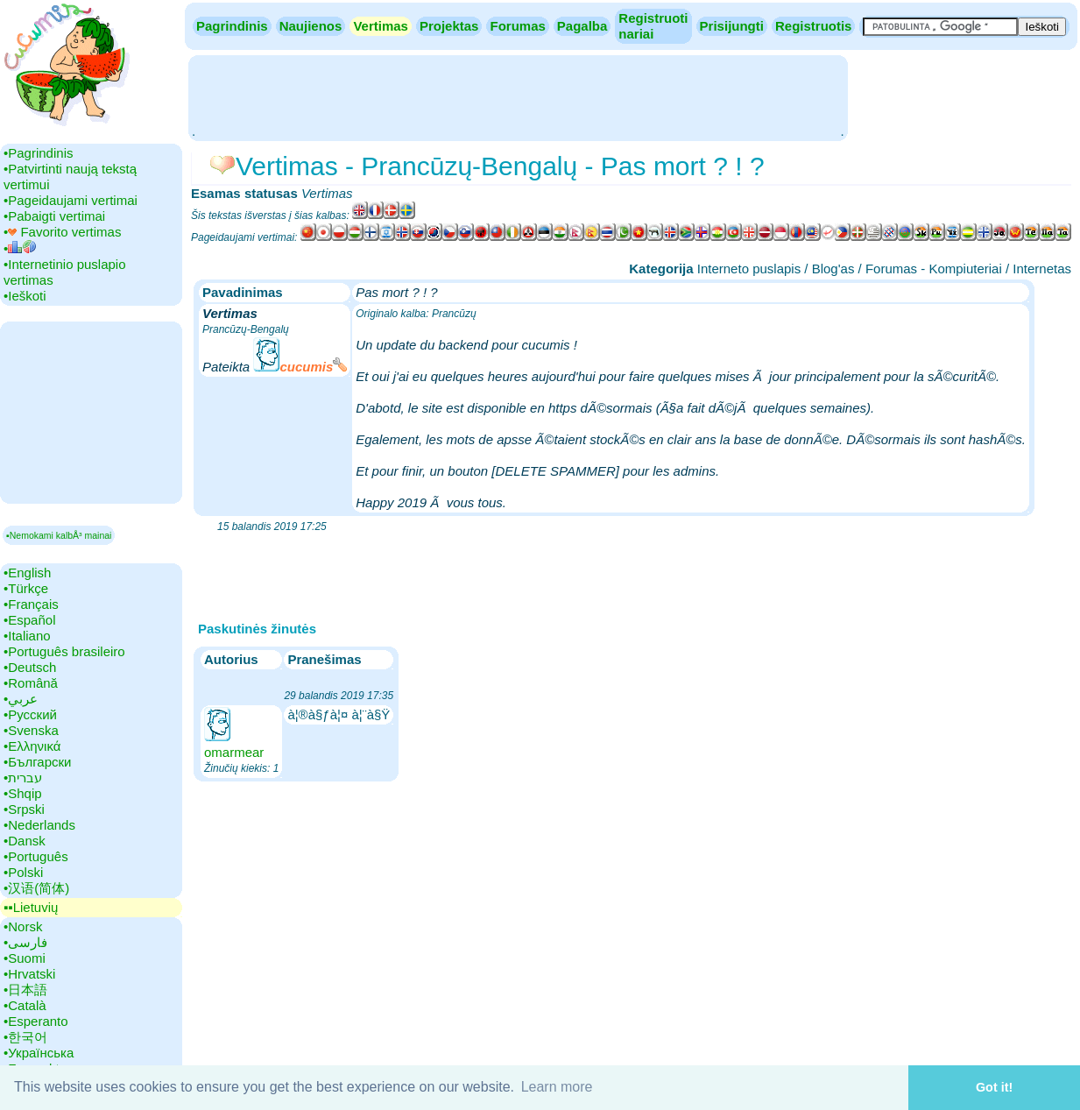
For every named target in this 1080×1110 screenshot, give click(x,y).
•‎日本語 (25, 989)
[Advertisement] (517, 96)
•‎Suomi (25, 958)
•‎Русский (30, 714)
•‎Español (29, 619)
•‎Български (38, 761)
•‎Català (25, 1005)
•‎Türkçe (26, 588)
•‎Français (31, 604)
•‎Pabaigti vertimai (54, 216)
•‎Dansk (25, 840)
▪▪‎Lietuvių (31, 907)
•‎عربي (21, 698)
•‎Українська (39, 1052)
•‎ (20, 248)
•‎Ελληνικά (32, 746)
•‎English (27, 572)
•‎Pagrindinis (38, 152)
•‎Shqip (23, 793)
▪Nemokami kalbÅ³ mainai (58, 535)
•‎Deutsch (30, 667)
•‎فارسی (25, 942)
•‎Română (31, 682)
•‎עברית (23, 777)
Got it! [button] (994, 1087)
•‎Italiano (27, 635)
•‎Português (36, 856)
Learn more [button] (557, 1086)
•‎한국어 (25, 1036)
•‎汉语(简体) (36, 887)
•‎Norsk (23, 926)
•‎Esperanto (36, 1021)
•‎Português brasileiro (64, 651)
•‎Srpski (24, 809)
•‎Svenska (31, 730)
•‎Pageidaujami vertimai (71, 200)
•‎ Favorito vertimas (62, 231)
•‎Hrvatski (29, 973)
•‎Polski (23, 872)
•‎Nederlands (39, 824)
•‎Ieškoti (25, 295)
